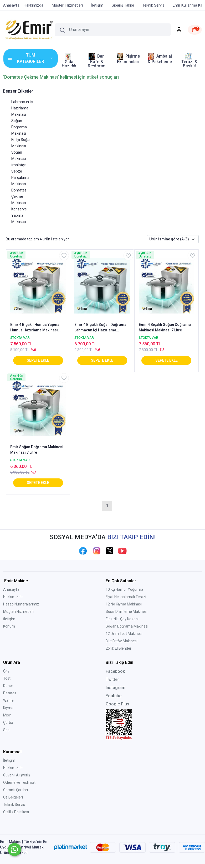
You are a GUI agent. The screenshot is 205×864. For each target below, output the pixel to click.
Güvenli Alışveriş (16, 775)
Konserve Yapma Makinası (19, 215)
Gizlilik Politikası (16, 812)
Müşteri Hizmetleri (18, 611)
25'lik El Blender (118, 648)
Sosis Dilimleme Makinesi (126, 611)
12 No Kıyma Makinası (124, 604)
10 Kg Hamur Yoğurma (124, 589)
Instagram (115, 687)
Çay (6, 671)
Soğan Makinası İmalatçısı (19, 158)
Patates (9, 693)
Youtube (113, 695)
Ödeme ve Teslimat (19, 782)
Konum (9, 626)
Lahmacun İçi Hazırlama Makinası (22, 108)
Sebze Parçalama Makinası (20, 177)
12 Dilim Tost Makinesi (124, 633)
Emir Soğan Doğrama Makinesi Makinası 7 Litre (36, 449)
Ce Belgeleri (13, 797)
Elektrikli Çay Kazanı (122, 619)
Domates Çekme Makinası (19, 196)
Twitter (112, 679)
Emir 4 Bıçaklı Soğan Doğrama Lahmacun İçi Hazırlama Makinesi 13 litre (100, 327)
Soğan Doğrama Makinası (19, 127)
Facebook (115, 671)
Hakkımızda (13, 597)
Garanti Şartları (15, 790)
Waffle (8, 700)
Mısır (7, 715)
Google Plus (117, 703)
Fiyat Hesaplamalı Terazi (126, 597)
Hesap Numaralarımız (21, 604)
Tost (7, 678)
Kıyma (8, 708)
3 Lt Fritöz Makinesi (121, 641)
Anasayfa (11, 589)
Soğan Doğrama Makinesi (127, 626)
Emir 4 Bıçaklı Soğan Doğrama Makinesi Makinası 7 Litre (165, 327)
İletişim (9, 619)
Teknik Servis (14, 804)
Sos (6, 730)
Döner (8, 686)
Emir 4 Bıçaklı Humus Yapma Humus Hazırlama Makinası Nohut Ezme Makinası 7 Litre (34, 327)
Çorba (8, 722)
